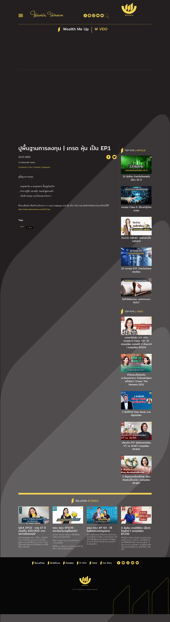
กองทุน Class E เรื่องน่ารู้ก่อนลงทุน (136, 209)
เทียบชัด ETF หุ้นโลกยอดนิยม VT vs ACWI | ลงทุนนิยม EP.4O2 (136, 446)
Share (22, 226)
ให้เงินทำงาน (55, 563)
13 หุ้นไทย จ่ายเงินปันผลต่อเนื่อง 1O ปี (136, 178)
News (94, 563)
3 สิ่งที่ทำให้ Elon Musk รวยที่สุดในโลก (136, 413)
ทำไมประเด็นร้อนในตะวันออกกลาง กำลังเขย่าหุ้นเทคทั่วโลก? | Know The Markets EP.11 (136, 379)
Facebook (22, 167)
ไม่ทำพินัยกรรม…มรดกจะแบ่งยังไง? (136, 301)
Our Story (107, 563)
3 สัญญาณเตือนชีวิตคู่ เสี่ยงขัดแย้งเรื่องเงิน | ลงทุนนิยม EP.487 (136, 480)
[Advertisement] (85, 52)
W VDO (82, 563)
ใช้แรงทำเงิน (39, 563)
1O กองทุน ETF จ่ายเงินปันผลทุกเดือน (136, 270)
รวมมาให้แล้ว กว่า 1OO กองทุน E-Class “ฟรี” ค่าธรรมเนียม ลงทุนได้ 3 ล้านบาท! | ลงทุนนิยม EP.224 (136, 342)
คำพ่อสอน (69, 563)
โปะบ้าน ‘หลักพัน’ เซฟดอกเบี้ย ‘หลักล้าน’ (136, 239)
